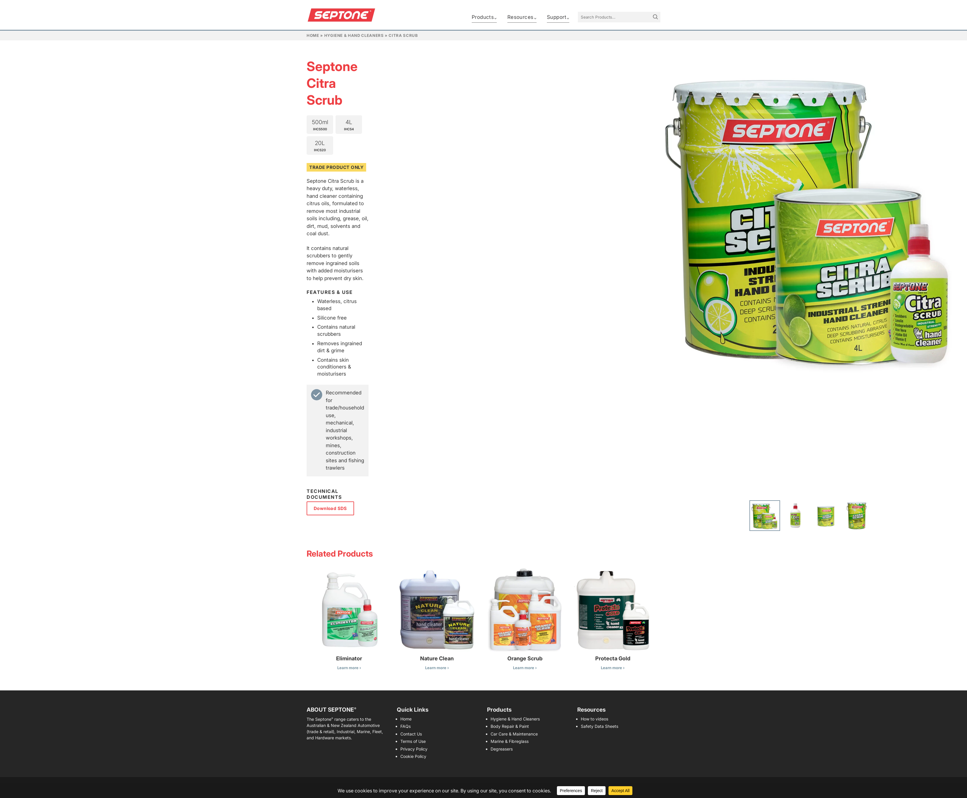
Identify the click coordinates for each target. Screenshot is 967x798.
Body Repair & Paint (510, 726)
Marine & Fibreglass (510, 741)
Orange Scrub (524, 658)
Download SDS (330, 508)
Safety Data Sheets (599, 726)
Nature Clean (437, 658)
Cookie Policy (413, 756)
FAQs (405, 726)
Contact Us (411, 733)
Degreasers (502, 748)
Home (313, 35)
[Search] (655, 17)
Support (556, 17)
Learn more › (349, 667)
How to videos (594, 718)
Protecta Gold (612, 658)
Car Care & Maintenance (514, 733)
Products (483, 17)
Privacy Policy (413, 748)
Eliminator (349, 658)
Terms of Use (413, 741)
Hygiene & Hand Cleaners (354, 35)
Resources (520, 17)
